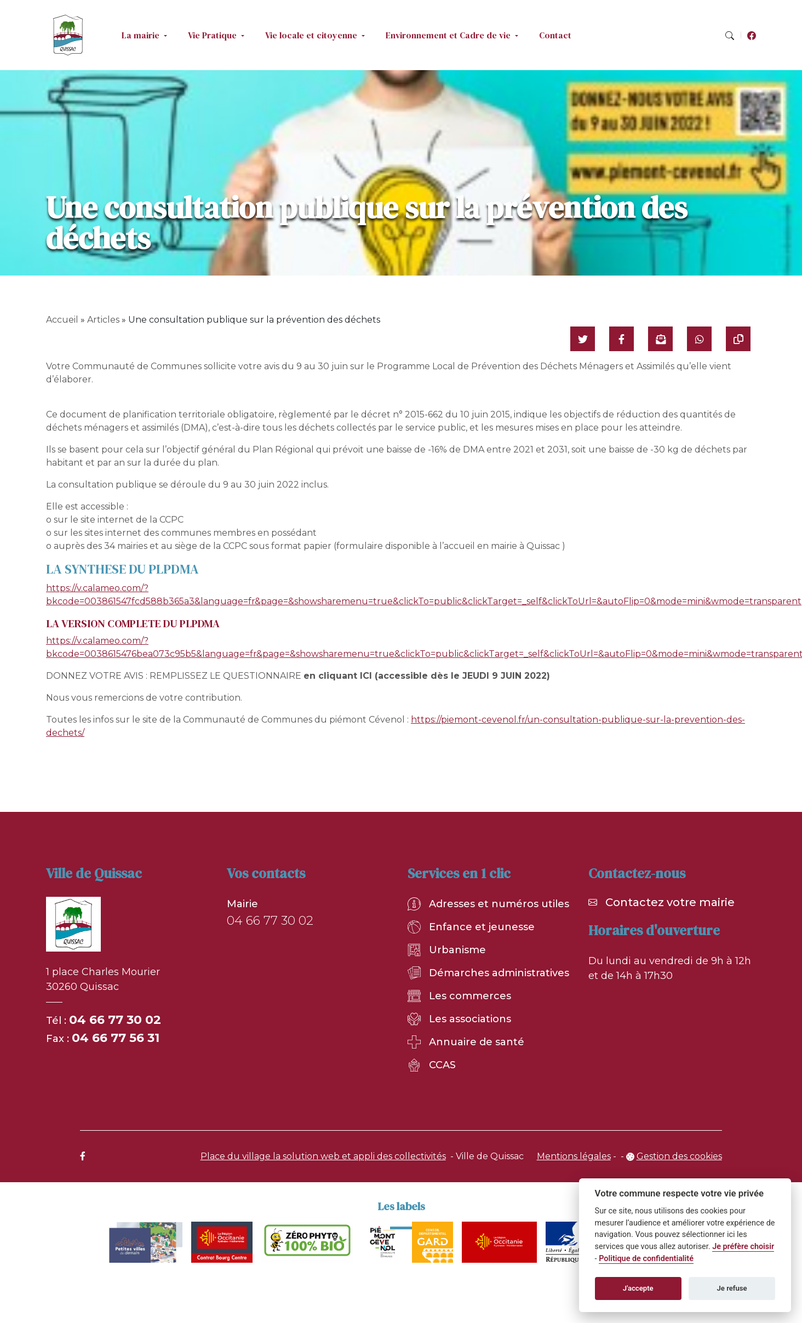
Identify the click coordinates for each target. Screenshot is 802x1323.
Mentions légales (574, 1156)
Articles (103, 319)
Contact (555, 35)
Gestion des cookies (679, 1156)
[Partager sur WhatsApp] (699, 339)
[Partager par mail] (660, 339)
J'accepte (638, 1288)
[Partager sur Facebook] (621, 339)
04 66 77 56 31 (115, 1037)
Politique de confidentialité (646, 1258)
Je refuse (732, 1288)
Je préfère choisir (743, 1246)
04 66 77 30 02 (115, 1019)
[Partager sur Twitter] (582, 339)
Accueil (62, 319)
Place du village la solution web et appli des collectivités (323, 1156)
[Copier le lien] (738, 339)
